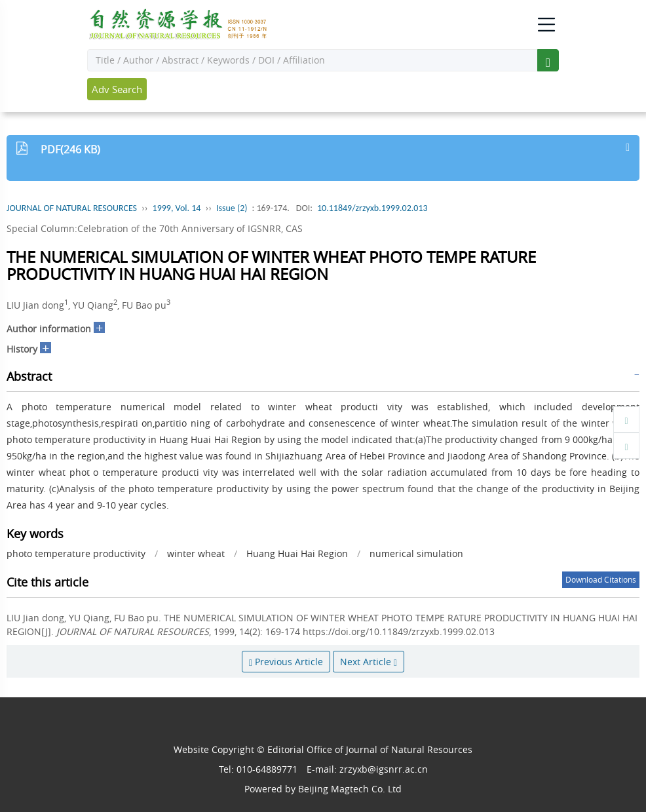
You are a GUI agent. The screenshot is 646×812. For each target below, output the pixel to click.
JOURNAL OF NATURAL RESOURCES (72, 208)
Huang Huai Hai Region (297, 553)
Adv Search (117, 89)
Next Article (368, 661)
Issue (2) (232, 208)
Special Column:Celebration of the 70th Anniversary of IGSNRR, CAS (155, 228)
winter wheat (196, 553)
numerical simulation (416, 553)
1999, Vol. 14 (177, 208)
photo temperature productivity (76, 553)
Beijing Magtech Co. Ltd (350, 789)
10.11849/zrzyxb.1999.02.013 (372, 208)
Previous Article (286, 661)
